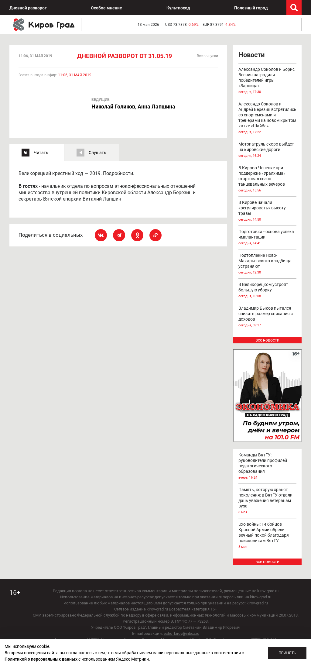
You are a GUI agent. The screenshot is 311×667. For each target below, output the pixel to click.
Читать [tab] (41, 152)
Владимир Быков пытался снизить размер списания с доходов (267, 317)
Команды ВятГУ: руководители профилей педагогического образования (267, 466)
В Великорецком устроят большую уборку (267, 290)
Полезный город (251, 7)
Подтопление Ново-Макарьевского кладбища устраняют (267, 264)
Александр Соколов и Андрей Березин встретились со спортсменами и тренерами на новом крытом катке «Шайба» (267, 118)
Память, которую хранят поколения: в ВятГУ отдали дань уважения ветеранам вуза (267, 501)
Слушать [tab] (97, 152)
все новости (267, 340)
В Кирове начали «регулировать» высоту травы (267, 211)
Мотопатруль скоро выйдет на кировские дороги (267, 150)
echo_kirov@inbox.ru (181, 633)
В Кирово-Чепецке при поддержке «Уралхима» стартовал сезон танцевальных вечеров (267, 179)
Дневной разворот (28, 7)
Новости (251, 55)
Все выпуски (207, 56)
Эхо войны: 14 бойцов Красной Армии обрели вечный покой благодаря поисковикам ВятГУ (267, 536)
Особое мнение (106, 7)
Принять (287, 653)
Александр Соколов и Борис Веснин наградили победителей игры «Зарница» (267, 81)
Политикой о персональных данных (41, 659)
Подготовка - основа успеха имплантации (267, 237)
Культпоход (178, 7)
